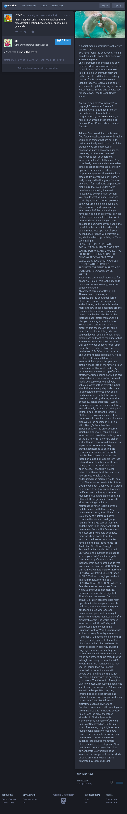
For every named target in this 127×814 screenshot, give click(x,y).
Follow (63, 40)
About (44, 6)
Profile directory (29, 6)
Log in (105, 6)
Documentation (30, 799)
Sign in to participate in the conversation (37, 68)
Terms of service (9, 799)
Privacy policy (8, 802)
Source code (111, 799)
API (24, 802)
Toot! (42, 60)
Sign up (117, 6)
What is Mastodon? (63, 795)
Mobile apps (57, 6)
